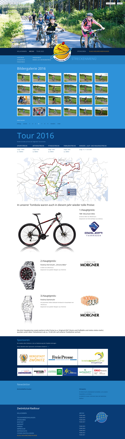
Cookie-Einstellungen (25, 433)
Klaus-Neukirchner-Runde (27, 435)
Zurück (25, 123)
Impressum (21, 429)
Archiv (81, 413)
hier (48, 346)
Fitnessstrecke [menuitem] (21, 62)
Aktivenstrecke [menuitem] (21, 59)
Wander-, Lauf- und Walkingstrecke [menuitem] (42, 59)
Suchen (120, 3)
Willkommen (22, 413)
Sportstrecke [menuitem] (20, 57)
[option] (32, 357)
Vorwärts (53, 123)
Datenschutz (22, 431)
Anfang (19, 123)
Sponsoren (21, 420)
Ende (59, 123)
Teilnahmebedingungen (26, 417)
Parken (19, 426)
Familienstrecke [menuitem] (37, 57)
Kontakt (20, 422)
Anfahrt (20, 424)
